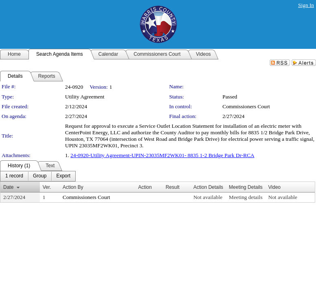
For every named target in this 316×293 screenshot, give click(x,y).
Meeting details (246, 197)
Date (8, 187)
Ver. (47, 187)
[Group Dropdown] (39, 176)
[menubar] (38, 176)
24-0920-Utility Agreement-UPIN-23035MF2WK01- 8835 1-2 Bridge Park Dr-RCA (162, 155)
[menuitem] (14, 176)
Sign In (306, 5)
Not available (207, 197)
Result (172, 187)
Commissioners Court (246, 106)
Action (145, 187)
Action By (73, 187)
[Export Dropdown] (63, 176)
